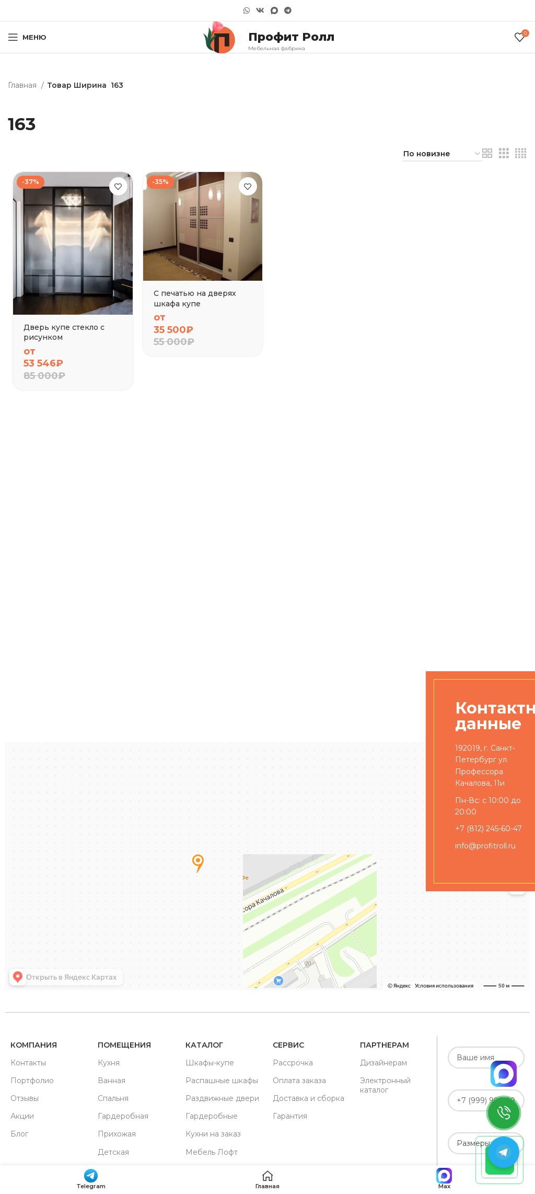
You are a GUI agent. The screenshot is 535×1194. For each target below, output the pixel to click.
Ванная (111, 1080)
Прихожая (117, 1134)
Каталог (204, 1045)
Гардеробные (211, 1116)
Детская (113, 1152)
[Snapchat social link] (274, 11)
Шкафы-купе (209, 1062)
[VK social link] (260, 10)
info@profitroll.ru (485, 846)
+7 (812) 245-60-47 (488, 828)
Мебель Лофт (211, 1152)
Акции (22, 1116)
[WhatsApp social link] (246, 10)
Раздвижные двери (222, 1098)
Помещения (124, 1045)
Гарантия (290, 1116)
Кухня (109, 1062)
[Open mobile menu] (27, 37)
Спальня (113, 1098)
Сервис (288, 1045)
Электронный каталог (385, 1085)
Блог (19, 1134)
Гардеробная (123, 1116)
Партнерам (384, 1045)
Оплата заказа (299, 1080)
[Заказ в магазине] (442, 154)
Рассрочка (293, 1062)
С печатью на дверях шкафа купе (195, 298)
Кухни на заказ (213, 1134)
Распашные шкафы (221, 1080)
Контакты (28, 1062)
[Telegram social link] (288, 10)
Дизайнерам (383, 1062)
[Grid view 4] (520, 153)
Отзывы (24, 1098)
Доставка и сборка (308, 1098)
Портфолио (32, 1080)
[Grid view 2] (487, 153)
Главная (23, 85)
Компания (33, 1045)
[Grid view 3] (504, 153)
